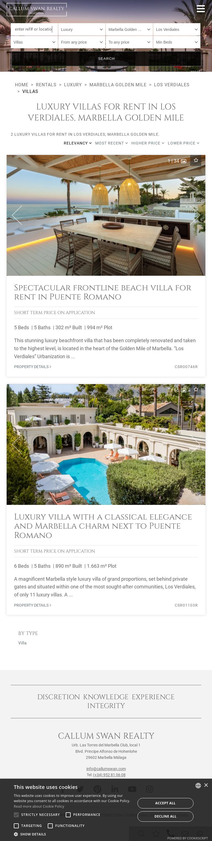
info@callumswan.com (106, 769)
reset (196, 71)
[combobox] (81, 29)
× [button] (206, 785)
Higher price (148, 143)
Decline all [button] (166, 816)
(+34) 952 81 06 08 (109, 775)
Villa (22, 643)
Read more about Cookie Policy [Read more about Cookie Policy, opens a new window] (39, 806)
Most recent (111, 143)
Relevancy (78, 143)
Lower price (184, 143)
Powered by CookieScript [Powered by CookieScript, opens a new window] (187, 838)
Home (21, 84)
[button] (14, 215)
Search (106, 59)
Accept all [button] (165, 803)
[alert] (106, 810)
